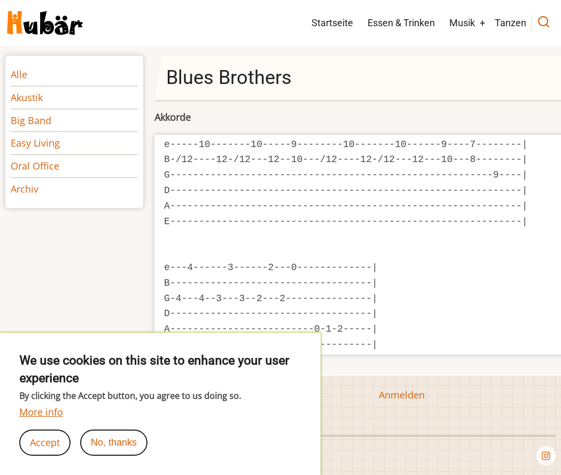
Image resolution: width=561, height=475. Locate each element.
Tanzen (510, 22)
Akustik (27, 97)
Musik (462, 22)
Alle (19, 74)
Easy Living (35, 142)
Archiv (24, 188)
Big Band (31, 120)
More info (41, 421)
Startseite (332, 22)
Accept (45, 452)
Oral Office (35, 165)
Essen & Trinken (401, 22)
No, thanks (114, 452)
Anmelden (402, 394)
